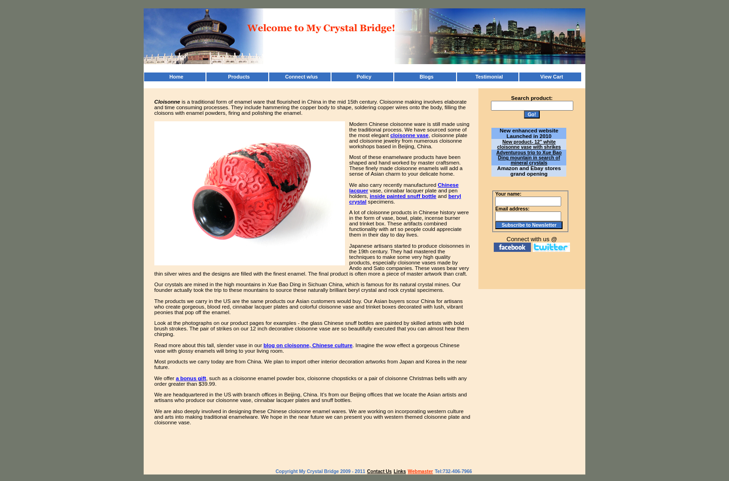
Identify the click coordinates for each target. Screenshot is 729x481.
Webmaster (420, 471)
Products (239, 76)
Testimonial (489, 76)
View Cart (551, 76)
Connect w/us (301, 76)
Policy (364, 76)
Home (176, 76)
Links (400, 471)
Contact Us (379, 471)
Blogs (426, 76)
